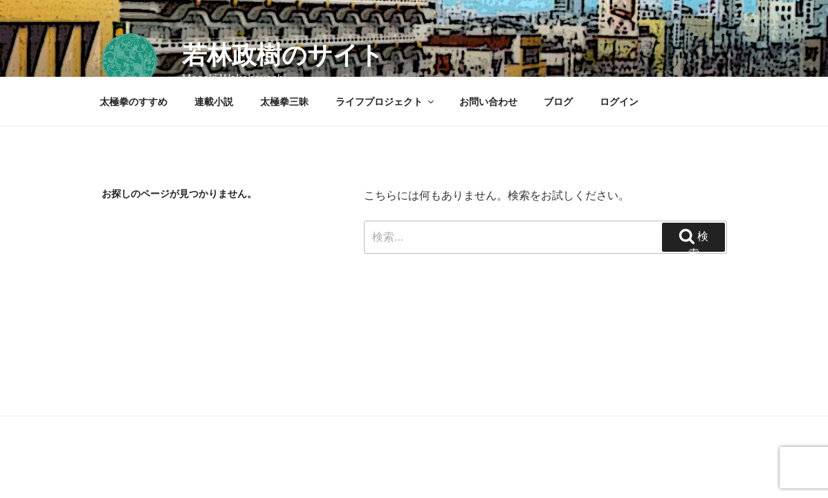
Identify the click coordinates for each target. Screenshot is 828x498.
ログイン (619, 101)
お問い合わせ (488, 101)
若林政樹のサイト (283, 55)
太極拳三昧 (284, 101)
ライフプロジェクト (385, 101)
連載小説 (213, 101)
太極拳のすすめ (133, 101)
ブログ (558, 101)
